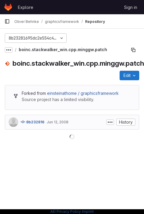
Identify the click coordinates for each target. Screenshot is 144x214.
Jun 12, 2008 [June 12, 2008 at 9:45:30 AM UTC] (57, 122)
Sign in (130, 7)
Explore (25, 7)
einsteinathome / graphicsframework (83, 93)
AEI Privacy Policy (65, 211)
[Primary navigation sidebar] (7, 21)
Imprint (88, 211)
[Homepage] (8, 7)
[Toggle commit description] (110, 122)
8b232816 (32, 121)
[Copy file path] (133, 50)
